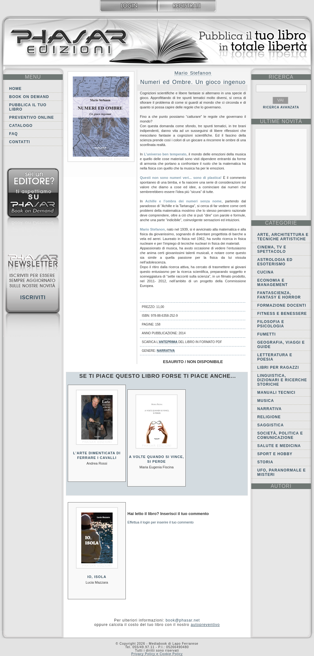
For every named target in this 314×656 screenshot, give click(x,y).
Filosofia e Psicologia (270, 324)
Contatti (19, 142)
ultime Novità (281, 121)
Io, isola (97, 577)
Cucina (265, 272)
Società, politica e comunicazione (280, 435)
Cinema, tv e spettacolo (271, 249)
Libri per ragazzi (278, 367)
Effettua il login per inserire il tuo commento (160, 522)
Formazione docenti (281, 305)
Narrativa (166, 350)
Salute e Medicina (279, 446)
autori (281, 486)
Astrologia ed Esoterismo (275, 262)
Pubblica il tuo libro (27, 107)
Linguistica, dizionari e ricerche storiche (282, 380)
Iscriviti (32, 297)
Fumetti (266, 334)
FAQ (13, 134)
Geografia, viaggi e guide (281, 344)
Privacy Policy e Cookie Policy (157, 654)
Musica (265, 400)
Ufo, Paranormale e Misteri (281, 472)
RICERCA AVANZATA (281, 107)
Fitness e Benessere (282, 313)
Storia (265, 462)
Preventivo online (31, 117)
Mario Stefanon (192, 72)
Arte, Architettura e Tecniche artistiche (283, 236)
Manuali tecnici (276, 392)
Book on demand (29, 97)
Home (15, 88)
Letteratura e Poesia (274, 357)
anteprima (168, 342)
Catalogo (21, 125)
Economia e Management (272, 282)
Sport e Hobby (274, 454)
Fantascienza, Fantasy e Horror (279, 295)
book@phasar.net (183, 620)
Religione (269, 417)
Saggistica (270, 425)
